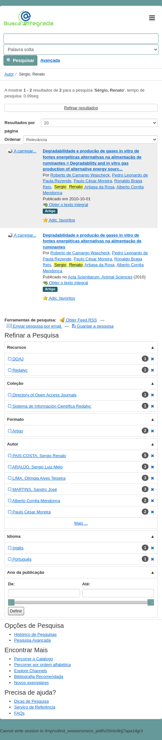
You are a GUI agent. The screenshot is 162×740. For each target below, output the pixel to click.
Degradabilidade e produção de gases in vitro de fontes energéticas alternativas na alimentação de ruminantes (92, 241)
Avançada (50, 60)
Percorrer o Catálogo (33, 658)
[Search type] (81, 49)
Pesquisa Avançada (32, 640)
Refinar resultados (81, 107)
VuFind (14, 18)
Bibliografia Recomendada (38, 676)
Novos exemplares (31, 682)
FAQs (19, 713)
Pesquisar (20, 60)
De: (11, 584)
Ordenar (12, 139)
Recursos (16, 347)
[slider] (11, 602)
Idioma (14, 536)
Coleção (15, 383)
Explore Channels (30, 670)
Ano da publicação (25, 572)
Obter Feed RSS (78, 320)
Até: (86, 584)
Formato (15, 419)
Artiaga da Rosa (83, 187)
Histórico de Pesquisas (35, 634)
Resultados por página (19, 126)
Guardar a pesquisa (92, 326)
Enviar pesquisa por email (34, 326)
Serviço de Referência (34, 707)
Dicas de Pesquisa (31, 701)
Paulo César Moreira (93, 180)
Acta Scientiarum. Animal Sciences (100, 277)
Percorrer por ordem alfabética (42, 664)
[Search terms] (81, 38)
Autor (9, 74)
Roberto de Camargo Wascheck (80, 175)
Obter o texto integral (65, 204)
